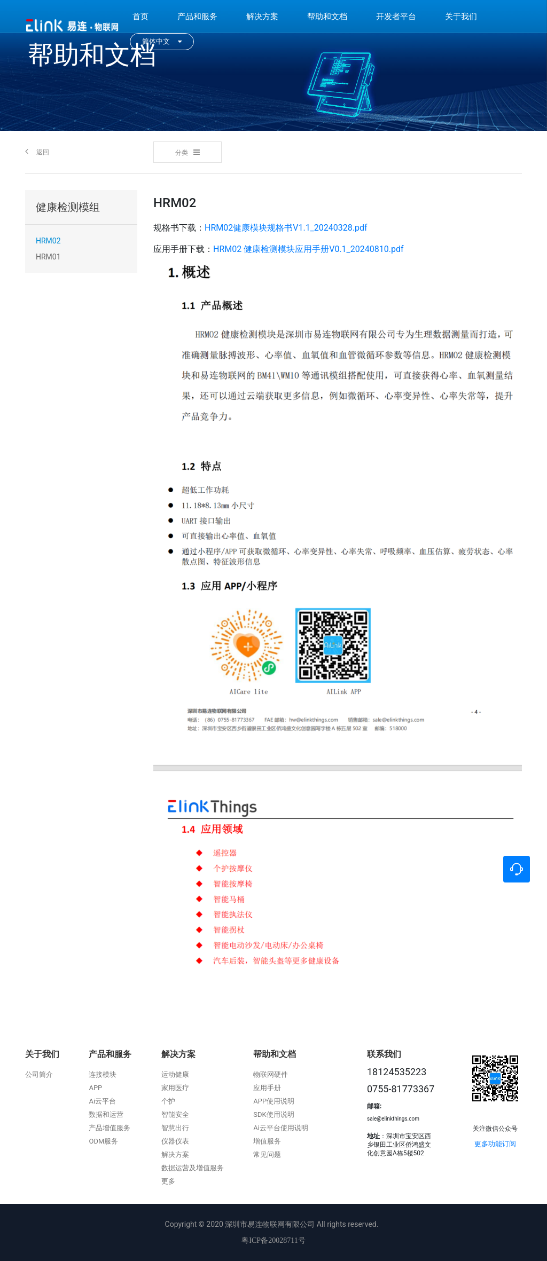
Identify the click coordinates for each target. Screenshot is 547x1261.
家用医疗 (175, 1088)
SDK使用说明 (273, 1114)
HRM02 (48, 241)
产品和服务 (197, 16)
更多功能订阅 (495, 1144)
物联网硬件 (270, 1074)
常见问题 (267, 1154)
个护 (168, 1101)
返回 (37, 151)
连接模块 (102, 1074)
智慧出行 (175, 1128)
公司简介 (39, 1074)
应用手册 (267, 1088)
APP (95, 1088)
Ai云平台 (102, 1101)
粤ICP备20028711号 (273, 1240)
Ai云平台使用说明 (280, 1128)
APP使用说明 (273, 1101)
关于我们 (461, 16)
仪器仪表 (175, 1141)
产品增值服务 (109, 1128)
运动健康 (175, 1074)
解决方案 (262, 16)
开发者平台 (396, 16)
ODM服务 (103, 1141)
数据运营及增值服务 (192, 1168)
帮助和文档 (327, 16)
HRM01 (48, 257)
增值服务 (267, 1141)
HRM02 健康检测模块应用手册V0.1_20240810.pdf (308, 249)
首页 (140, 16)
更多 (168, 1181)
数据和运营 (106, 1114)
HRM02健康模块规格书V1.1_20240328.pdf (286, 228)
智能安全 (175, 1114)
